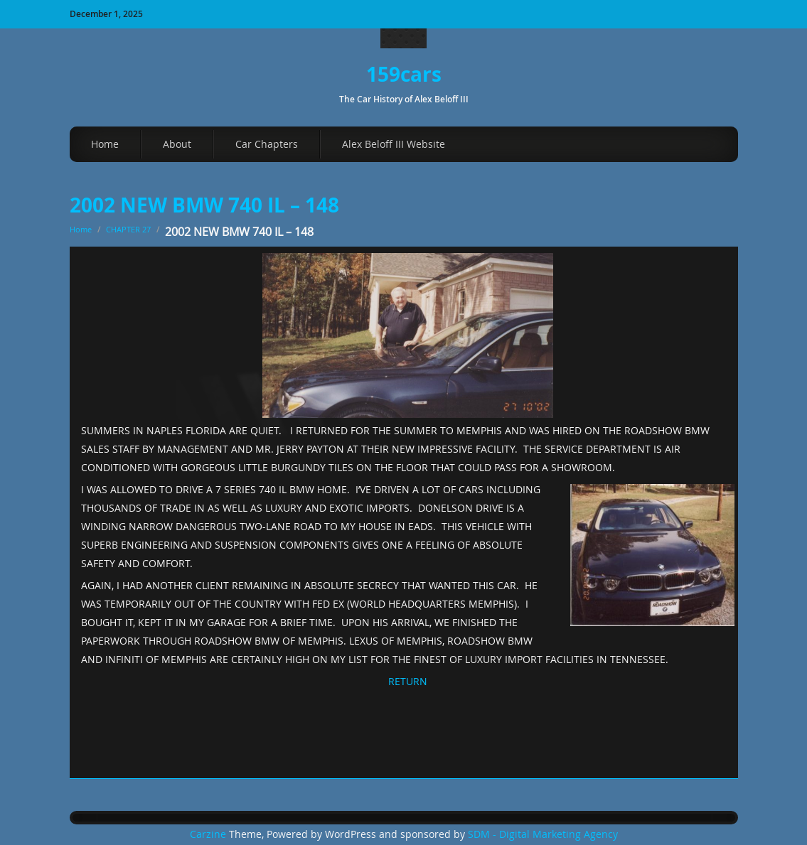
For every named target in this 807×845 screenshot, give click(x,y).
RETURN (407, 681)
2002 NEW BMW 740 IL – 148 (204, 205)
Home (105, 144)
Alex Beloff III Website (393, 144)
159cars (404, 74)
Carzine (209, 834)
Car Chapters (266, 144)
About (177, 144)
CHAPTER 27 (128, 229)
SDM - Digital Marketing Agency (543, 834)
